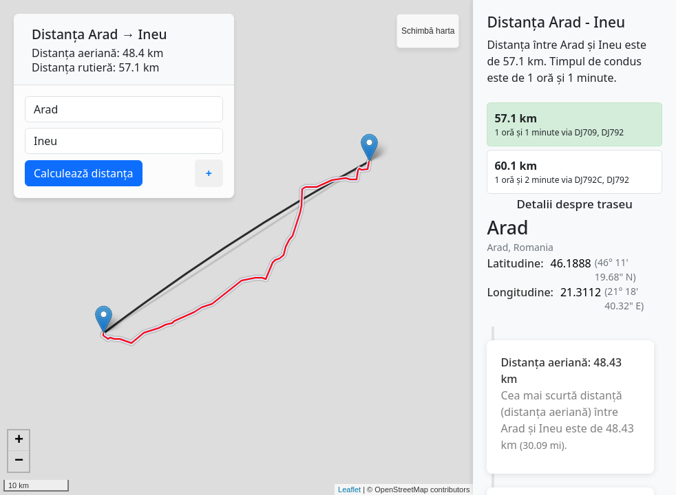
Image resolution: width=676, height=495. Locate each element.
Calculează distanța (84, 173)
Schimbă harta (427, 31)
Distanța (58, 34)
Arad (103, 34)
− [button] (18, 461)
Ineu (152, 34)
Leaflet (349, 489)
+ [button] (18, 440)
